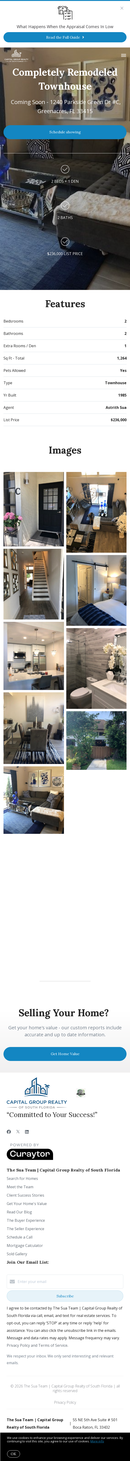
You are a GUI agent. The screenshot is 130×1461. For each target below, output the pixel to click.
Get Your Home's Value (27, 1203)
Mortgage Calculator (25, 1245)
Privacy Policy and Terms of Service (37, 1345)
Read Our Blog (19, 1212)
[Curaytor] (30, 1158)
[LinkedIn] (27, 1131)
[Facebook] (9, 1131)
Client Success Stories (25, 1195)
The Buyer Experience (26, 1220)
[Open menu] (123, 55)
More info (97, 1441)
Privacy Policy (65, 1402)
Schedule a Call (19, 1237)
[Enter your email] (70, 1281)
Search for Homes (22, 1178)
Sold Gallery (17, 1253)
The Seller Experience (25, 1228)
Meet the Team (20, 1186)
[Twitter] (18, 1131)
